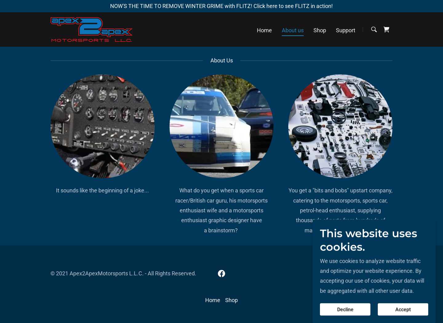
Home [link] (264, 30)
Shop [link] (319, 30)
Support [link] (345, 30)
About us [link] (293, 30)
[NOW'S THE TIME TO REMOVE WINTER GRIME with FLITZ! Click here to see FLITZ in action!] (221, 6)
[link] (91, 29)
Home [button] (212, 300)
